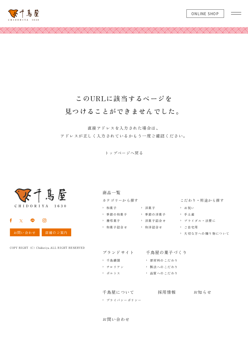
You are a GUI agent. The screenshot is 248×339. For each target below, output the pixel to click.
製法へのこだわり (164, 267)
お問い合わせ (116, 319)
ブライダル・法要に (200, 220)
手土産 (189, 214)
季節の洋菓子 (155, 214)
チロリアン (115, 267)
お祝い (189, 208)
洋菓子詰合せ (155, 220)
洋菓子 (150, 208)
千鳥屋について (118, 292)
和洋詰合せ (153, 227)
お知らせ (202, 292)
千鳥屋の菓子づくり (166, 252)
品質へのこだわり (164, 273)
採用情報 (167, 292)
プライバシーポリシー (123, 300)
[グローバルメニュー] (236, 12)
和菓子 (111, 208)
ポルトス (113, 273)
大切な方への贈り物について (207, 233)
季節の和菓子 (116, 214)
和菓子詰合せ (116, 227)
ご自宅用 (191, 227)
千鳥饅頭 (113, 260)
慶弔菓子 (113, 220)
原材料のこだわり (164, 260)
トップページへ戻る (124, 153)
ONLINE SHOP (205, 13)
